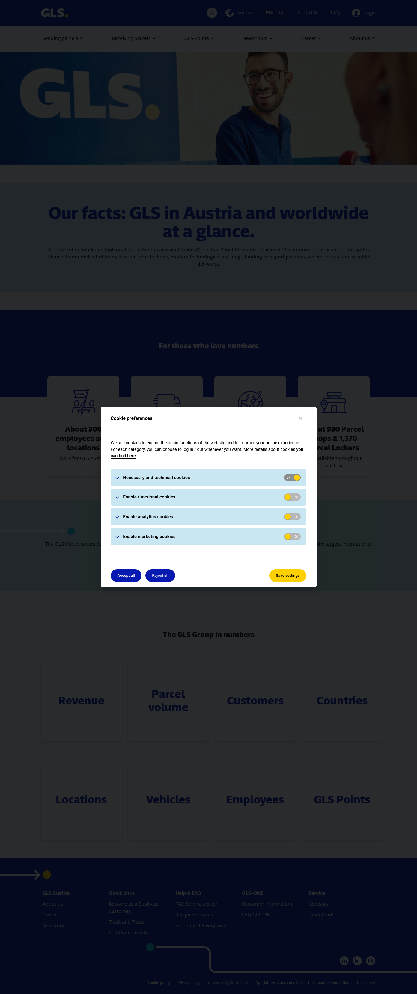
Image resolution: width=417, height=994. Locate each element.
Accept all (126, 575)
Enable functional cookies (149, 497)
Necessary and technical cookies (156, 477)
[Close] (300, 418)
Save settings (287, 575)
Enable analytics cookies (148, 516)
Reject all (160, 575)
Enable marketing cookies (149, 536)
